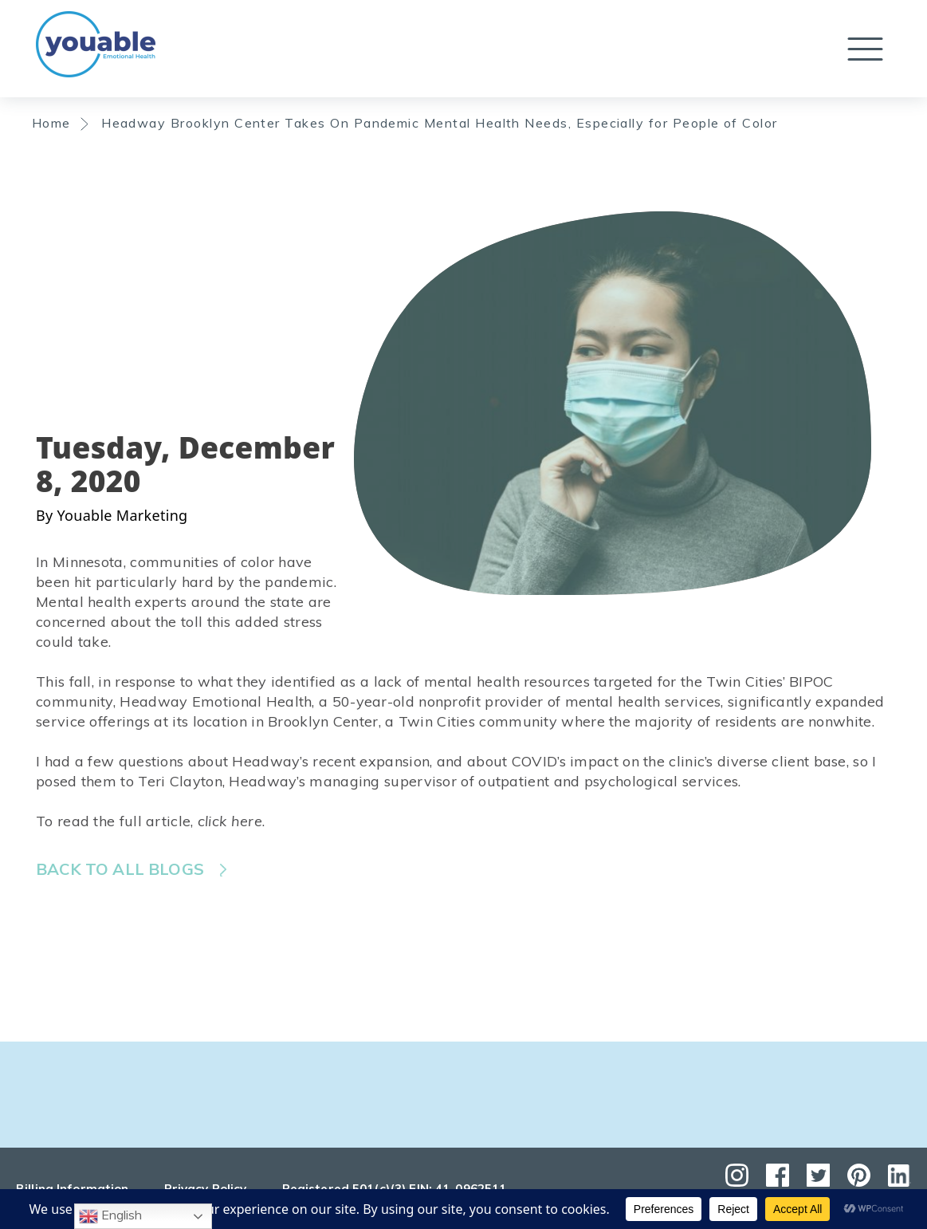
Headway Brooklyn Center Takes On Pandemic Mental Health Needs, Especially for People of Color (439, 123)
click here (230, 821)
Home (51, 123)
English (110, 1216)
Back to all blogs (120, 869)
